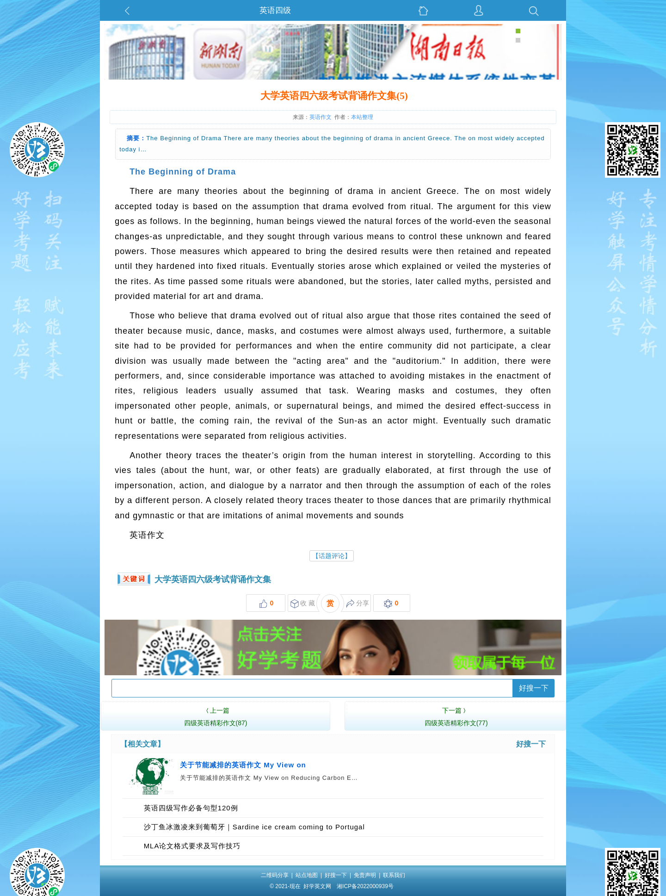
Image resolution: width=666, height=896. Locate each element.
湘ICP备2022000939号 (365, 886)
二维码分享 (275, 875)
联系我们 (394, 875)
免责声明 (365, 875)
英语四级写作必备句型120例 (191, 808)
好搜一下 (534, 688)
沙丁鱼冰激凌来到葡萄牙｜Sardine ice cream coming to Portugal (254, 827)
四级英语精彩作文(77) (456, 715)
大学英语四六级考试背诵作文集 (212, 579)
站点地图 (307, 875)
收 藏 (302, 603)
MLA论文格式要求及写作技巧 (192, 846)
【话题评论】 (331, 556)
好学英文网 (317, 886)
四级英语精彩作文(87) (215, 715)
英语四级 (275, 10)
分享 (357, 603)
